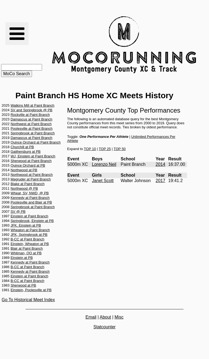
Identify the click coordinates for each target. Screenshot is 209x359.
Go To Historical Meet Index (28, 299)
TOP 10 (90, 149)
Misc (119, 317)
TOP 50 (120, 149)
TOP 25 (105, 149)
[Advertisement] (104, 346)
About (105, 317)
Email (91, 317)
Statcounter (104, 327)
